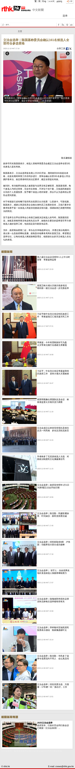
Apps (59, 2)
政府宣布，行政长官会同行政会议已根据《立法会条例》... (53, 725)
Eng (44, 1)
